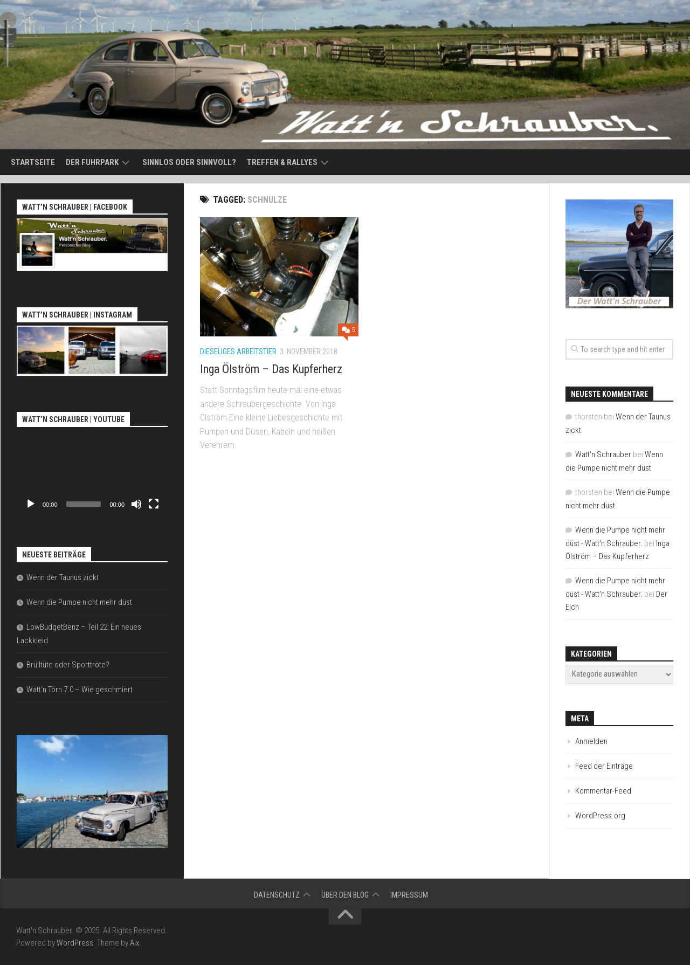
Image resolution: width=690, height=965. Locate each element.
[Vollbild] (153, 504)
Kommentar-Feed (603, 791)
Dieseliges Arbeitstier (238, 351)
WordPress (75, 943)
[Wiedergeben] (30, 504)
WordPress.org (600, 816)
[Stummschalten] (136, 504)
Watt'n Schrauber (603, 454)
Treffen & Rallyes (282, 162)
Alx (134, 943)
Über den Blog (345, 895)
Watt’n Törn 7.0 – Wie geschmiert (79, 689)
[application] (92, 472)
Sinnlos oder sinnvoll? (189, 162)
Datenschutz (277, 895)
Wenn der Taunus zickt (62, 577)
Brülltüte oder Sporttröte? (67, 665)
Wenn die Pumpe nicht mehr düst (79, 602)
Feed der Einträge (604, 766)
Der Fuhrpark (92, 162)
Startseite (33, 162)
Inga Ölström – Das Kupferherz (271, 369)
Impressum (409, 895)
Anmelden (591, 741)
